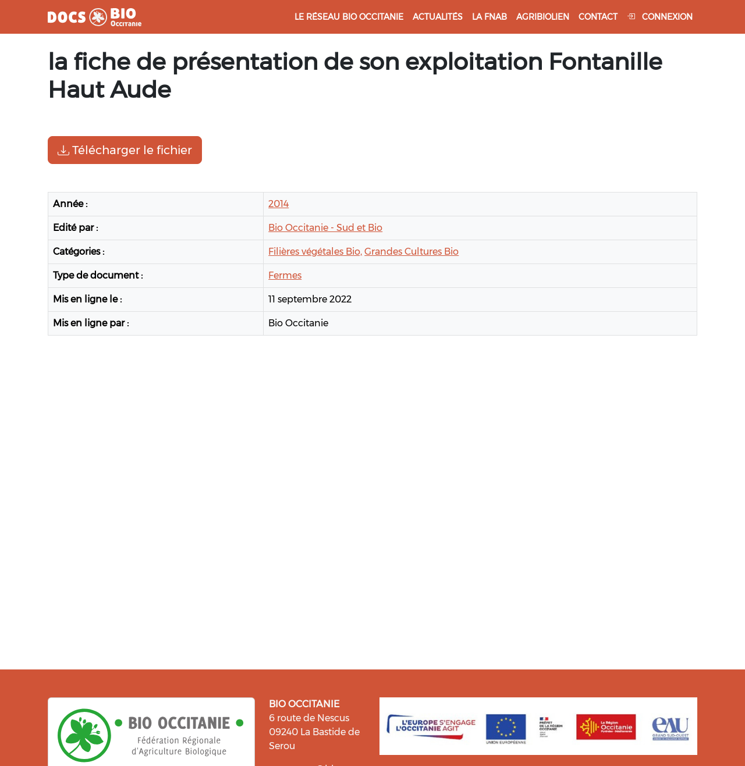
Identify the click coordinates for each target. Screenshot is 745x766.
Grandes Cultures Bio (411, 251)
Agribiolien (542, 17)
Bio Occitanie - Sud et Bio (325, 227)
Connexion (660, 17)
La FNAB (489, 17)
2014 (278, 203)
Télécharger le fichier (125, 150)
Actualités (438, 17)
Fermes (284, 275)
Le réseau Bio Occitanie (349, 17)
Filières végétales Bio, (315, 251)
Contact (598, 17)
